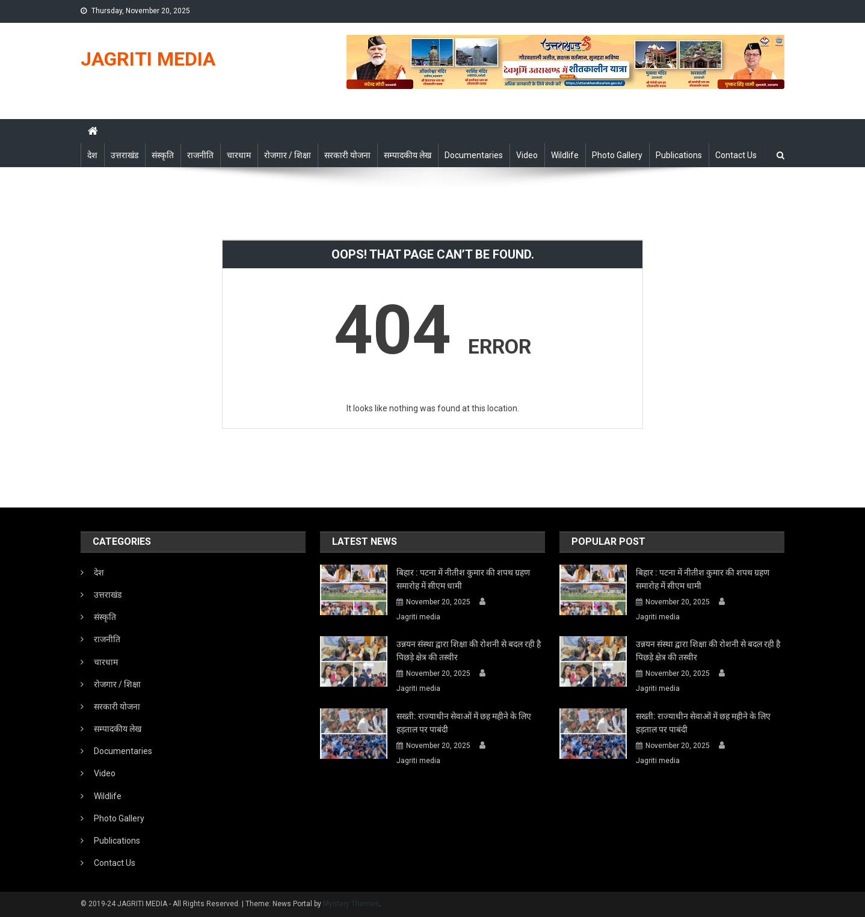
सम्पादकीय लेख (407, 155)
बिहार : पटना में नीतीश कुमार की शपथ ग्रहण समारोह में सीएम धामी (463, 579)
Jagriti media (418, 617)
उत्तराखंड (124, 155)
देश (92, 155)
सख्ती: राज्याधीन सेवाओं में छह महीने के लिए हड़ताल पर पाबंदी (463, 722)
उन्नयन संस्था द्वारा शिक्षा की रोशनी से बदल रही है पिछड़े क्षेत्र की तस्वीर (468, 650)
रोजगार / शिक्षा (287, 155)
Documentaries (474, 155)
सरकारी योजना (347, 155)
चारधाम (239, 155)
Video (527, 155)
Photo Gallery (617, 155)
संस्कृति (163, 155)
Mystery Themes (351, 904)
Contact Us (736, 155)
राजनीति (200, 155)
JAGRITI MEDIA (148, 59)
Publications (679, 155)
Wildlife (565, 155)
